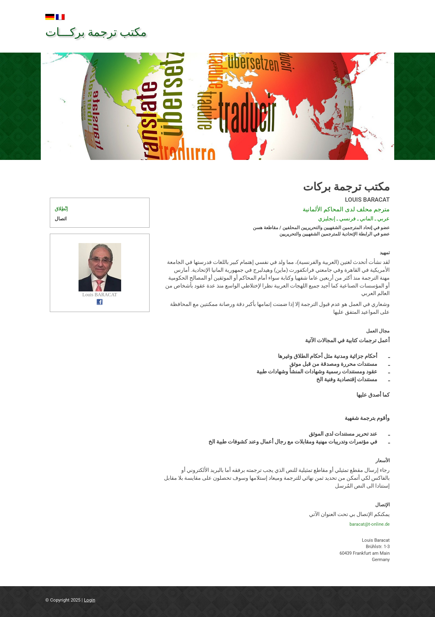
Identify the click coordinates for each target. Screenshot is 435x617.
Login (89, 600)
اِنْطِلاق (61, 209)
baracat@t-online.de (370, 524)
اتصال (60, 219)
